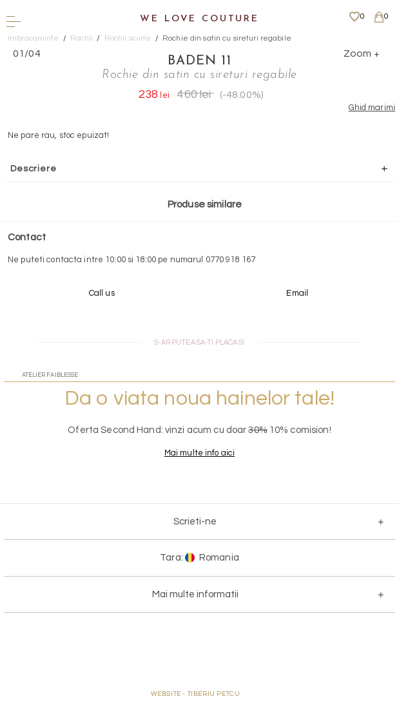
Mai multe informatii (195, 594)
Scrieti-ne (195, 521)
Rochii (81, 38)
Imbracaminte (33, 38)
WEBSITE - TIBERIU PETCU (195, 694)
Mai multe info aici (199, 452)
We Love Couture (199, 19)
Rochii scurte (127, 38)
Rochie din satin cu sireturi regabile (226, 38)
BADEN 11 (199, 61)
